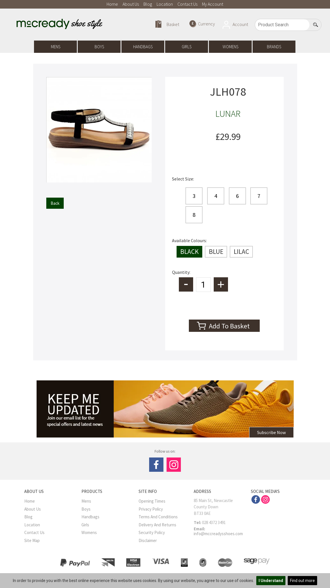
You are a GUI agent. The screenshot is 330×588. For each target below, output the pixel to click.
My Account (212, 4)
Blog (147, 4)
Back (55, 203)
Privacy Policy (151, 509)
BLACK (189, 251)
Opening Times (152, 501)
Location (165, 4)
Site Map (32, 540)
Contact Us (187, 4)
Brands (274, 46)
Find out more (302, 580)
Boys (99, 46)
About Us (131, 4)
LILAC (241, 251)
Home (112, 4)
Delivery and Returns (157, 524)
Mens (55, 46)
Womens (230, 46)
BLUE (216, 251)
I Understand (271, 580)
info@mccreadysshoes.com (218, 533)
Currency (202, 23)
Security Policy (152, 532)
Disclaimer (148, 540)
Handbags (143, 46)
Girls (186, 46)
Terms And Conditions (158, 516)
